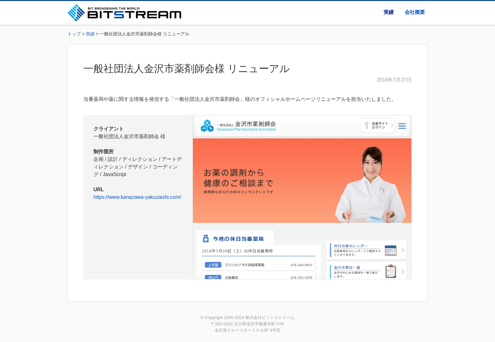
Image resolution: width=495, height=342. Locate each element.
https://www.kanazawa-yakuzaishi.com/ (137, 197)
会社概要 (415, 12)
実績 (389, 12)
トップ (74, 33)
